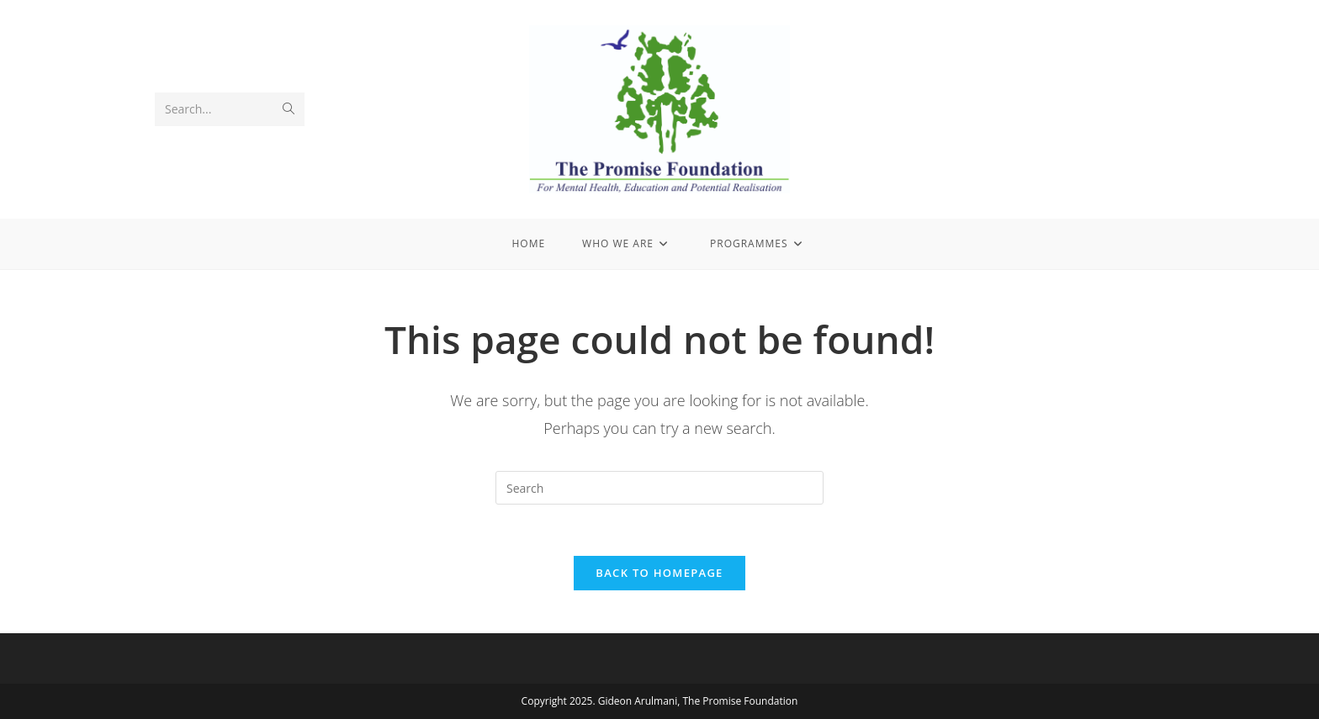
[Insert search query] (659, 488)
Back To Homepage (659, 572)
